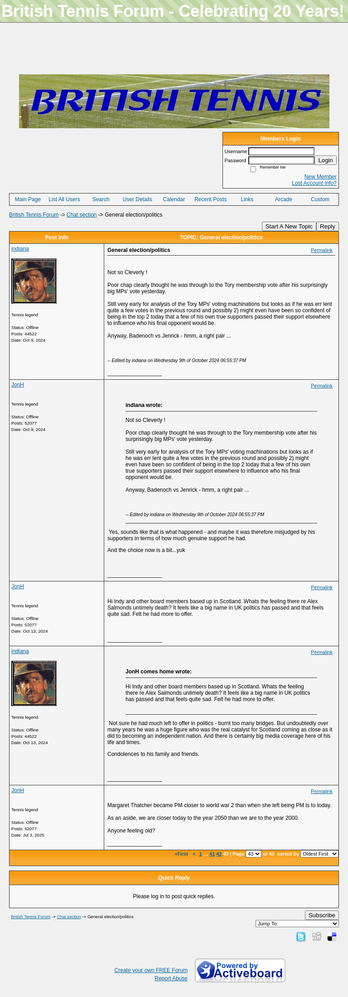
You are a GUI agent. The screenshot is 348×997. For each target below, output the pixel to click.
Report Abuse (171, 978)
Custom (320, 199)
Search (101, 199)
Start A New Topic (289, 226)
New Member (320, 177)
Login (325, 160)
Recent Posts (210, 199)
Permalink (322, 250)
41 (212, 854)
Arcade (283, 199)
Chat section (82, 215)
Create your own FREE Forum (151, 970)
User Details (137, 199)
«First (182, 854)
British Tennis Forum (33, 215)
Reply (327, 226)
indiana (20, 249)
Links (247, 199)
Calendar (174, 199)
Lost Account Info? (314, 183)
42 (219, 854)
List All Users (64, 199)
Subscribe (322, 915)
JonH (17, 385)
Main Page (28, 199)
